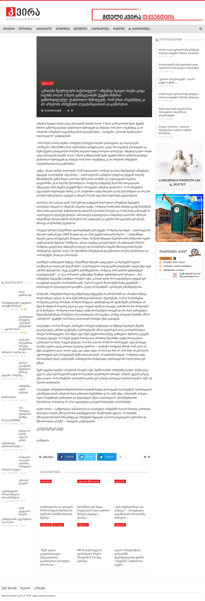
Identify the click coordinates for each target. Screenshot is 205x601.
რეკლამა (25, 588)
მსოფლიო (80, 29)
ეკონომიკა (63, 29)
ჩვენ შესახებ (9, 588)
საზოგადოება (100, 29)
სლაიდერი (95, 481)
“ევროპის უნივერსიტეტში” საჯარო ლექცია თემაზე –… (176, 82)
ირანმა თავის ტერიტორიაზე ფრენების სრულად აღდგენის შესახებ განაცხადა (178, 52)
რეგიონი (119, 29)
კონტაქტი (39, 588)
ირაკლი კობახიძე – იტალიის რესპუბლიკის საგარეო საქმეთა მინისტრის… (174, 131)
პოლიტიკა (25, 29)
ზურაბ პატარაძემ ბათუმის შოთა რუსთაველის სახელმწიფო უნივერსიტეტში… (175, 113)
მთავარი (9, 29)
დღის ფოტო (58, 524)
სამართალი (44, 29)
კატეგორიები (139, 29)
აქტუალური (47, 83)
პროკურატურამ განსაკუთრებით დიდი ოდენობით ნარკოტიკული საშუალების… (179, 67)
